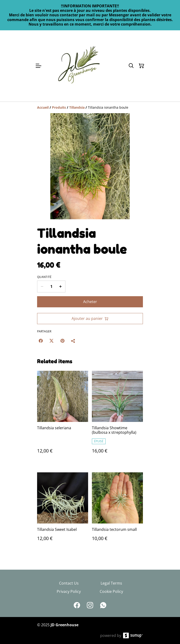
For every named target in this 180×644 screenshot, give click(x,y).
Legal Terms (111, 583)
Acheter (90, 301)
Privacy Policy (69, 591)
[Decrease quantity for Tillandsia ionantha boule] (42, 286)
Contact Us (69, 583)
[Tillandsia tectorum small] (117, 511)
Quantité (44, 277)
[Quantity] (51, 286)
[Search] (131, 66)
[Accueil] (43, 107)
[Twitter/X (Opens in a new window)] (51, 340)
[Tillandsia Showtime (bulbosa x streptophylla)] (117, 417)
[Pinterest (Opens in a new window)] (62, 340)
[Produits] (59, 107)
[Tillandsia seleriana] (62, 417)
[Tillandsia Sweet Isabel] (62, 511)
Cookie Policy (111, 591)
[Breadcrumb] (90, 107)
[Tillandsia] (77, 107)
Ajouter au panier (90, 318)
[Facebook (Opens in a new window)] (40, 340)
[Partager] (73, 340)
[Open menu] (38, 66)
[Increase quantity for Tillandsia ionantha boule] (60, 286)
